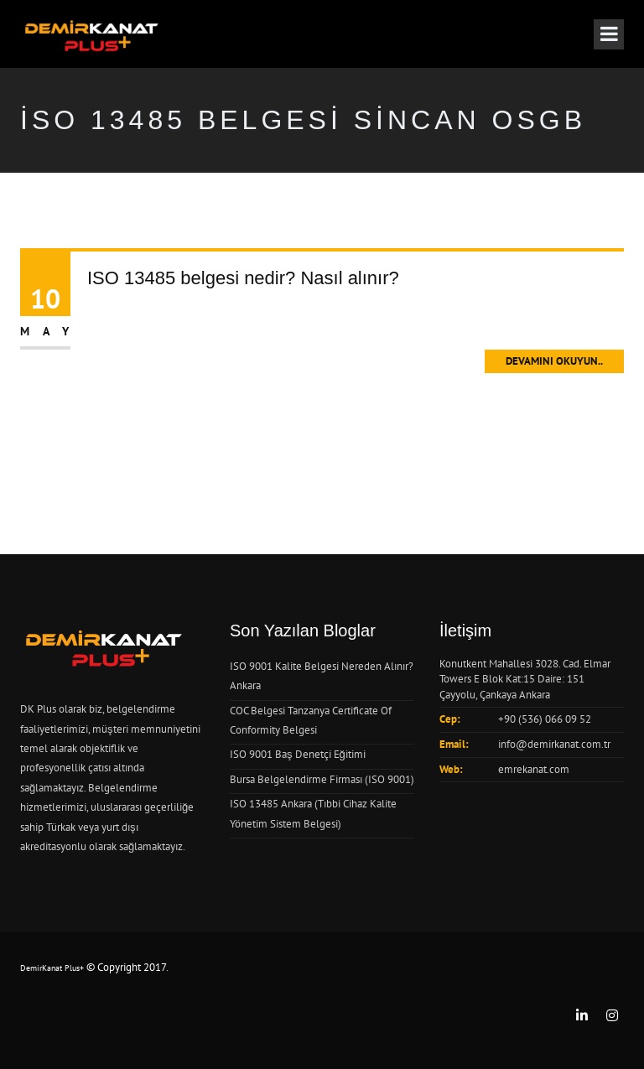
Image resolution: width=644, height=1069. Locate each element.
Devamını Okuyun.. (554, 361)
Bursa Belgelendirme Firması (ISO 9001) (322, 779)
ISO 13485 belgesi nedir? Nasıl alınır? (243, 277)
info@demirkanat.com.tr (554, 744)
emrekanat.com (533, 769)
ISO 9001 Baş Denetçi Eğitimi (298, 754)
